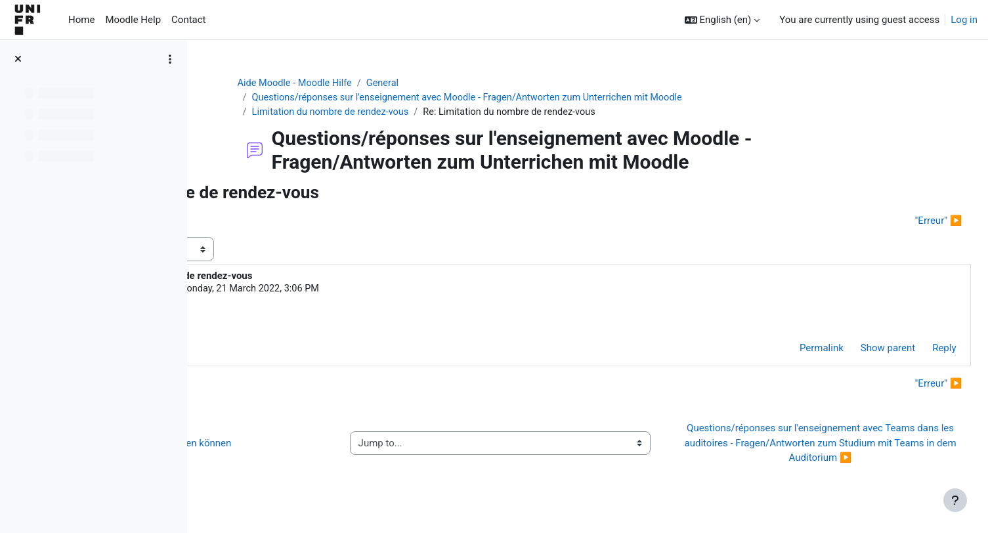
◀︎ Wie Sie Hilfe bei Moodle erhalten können (318, 446)
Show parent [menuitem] (858, 351)
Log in (964, 20)
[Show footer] (955, 500)
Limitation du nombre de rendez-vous (410, 113)
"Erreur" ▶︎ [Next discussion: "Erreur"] (909, 222)
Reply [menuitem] (915, 351)
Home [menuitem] (81, 20)
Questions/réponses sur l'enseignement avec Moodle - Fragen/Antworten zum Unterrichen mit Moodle (552, 98)
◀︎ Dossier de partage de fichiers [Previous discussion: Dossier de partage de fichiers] (293, 222)
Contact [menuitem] (188, 20)
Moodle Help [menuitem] (133, 20)
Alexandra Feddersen (312, 291)
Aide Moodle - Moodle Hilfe (373, 83)
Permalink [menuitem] (792, 351)
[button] (722, 20)
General (464, 83)
